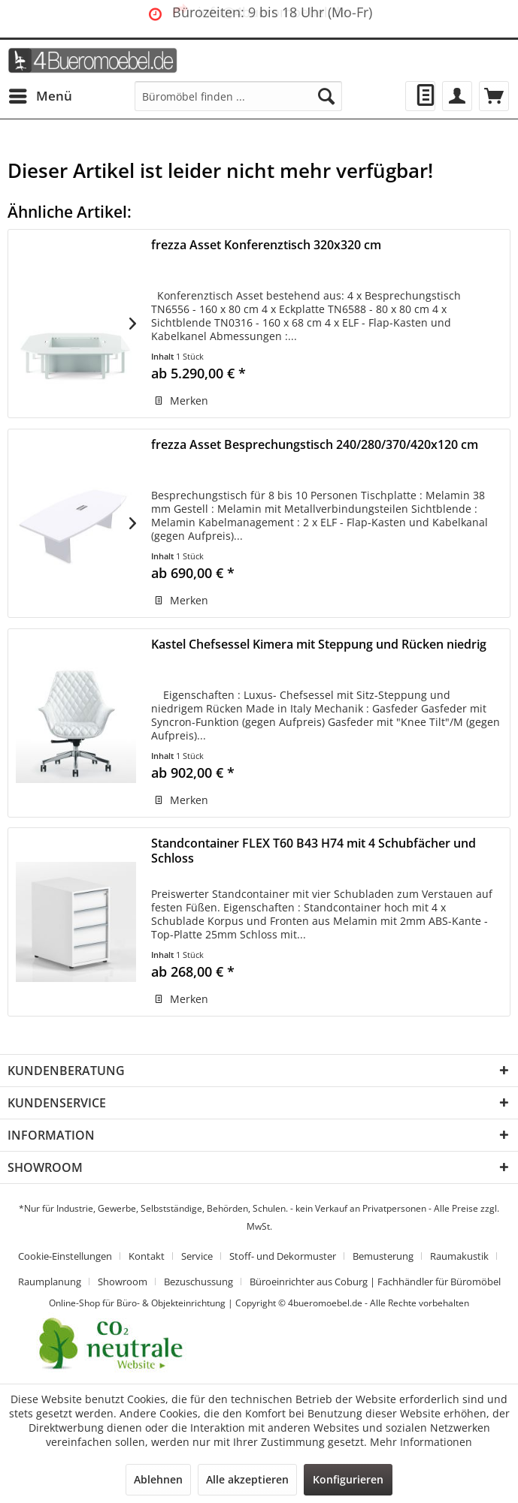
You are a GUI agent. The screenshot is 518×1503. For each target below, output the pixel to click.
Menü (40, 94)
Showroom (122, 1281)
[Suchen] (326, 96)
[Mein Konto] (457, 96)
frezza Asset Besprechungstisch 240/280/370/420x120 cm (314, 445)
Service (197, 1256)
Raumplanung (49, 1281)
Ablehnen (158, 1479)
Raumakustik (459, 1256)
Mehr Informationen (421, 1442)
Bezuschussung (198, 1281)
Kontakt (147, 1256)
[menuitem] (40, 96)
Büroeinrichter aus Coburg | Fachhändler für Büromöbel (375, 1281)
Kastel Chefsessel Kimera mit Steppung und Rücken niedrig (318, 644)
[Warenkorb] (494, 96)
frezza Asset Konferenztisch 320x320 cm (266, 245)
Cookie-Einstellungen (65, 1256)
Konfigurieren (348, 1479)
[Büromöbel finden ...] (238, 96)
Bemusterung (383, 1256)
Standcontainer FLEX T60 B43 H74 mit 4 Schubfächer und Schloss (313, 851)
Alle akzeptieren (247, 1479)
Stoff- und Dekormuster (282, 1256)
